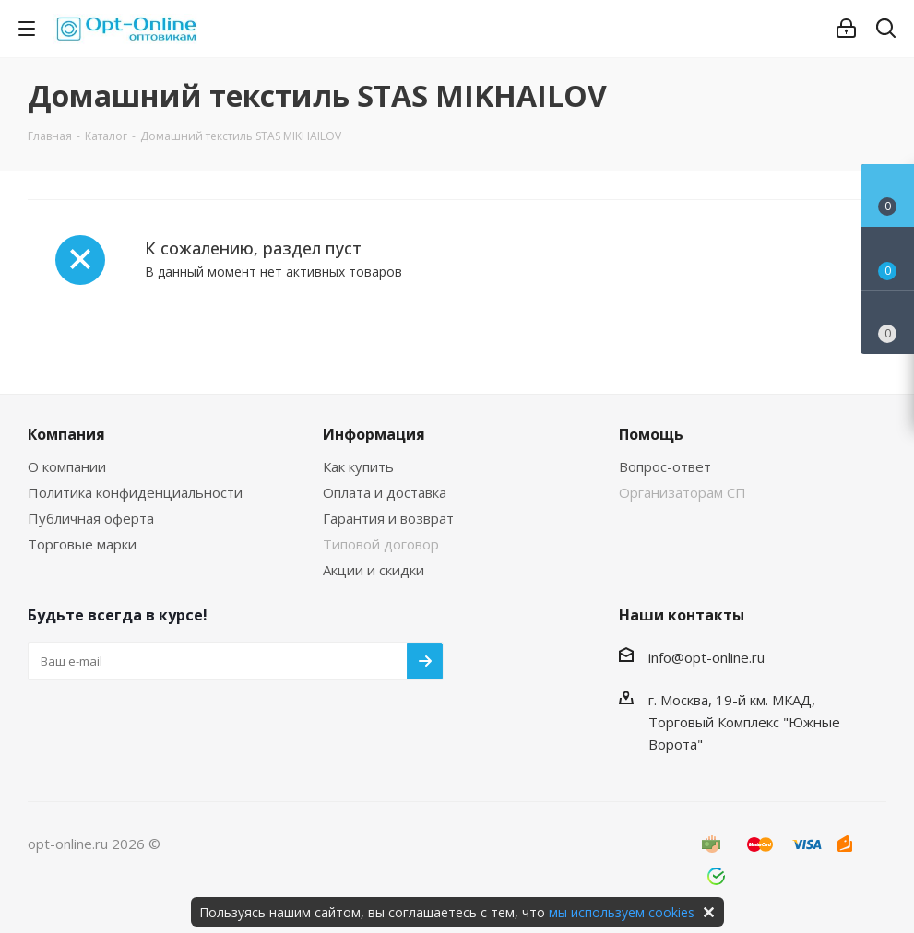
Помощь (651, 434)
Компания (66, 434)
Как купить (358, 466)
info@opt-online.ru (706, 657)
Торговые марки (82, 544)
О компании (67, 466)
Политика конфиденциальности (135, 492)
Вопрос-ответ (665, 466)
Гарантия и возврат (388, 518)
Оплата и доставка (384, 492)
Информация (374, 434)
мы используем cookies (621, 912)
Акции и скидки (373, 570)
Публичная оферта (91, 518)
